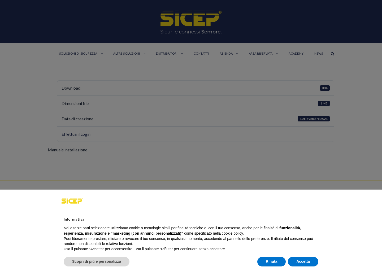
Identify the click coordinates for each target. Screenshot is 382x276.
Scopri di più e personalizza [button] (96, 261)
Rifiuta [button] (271, 261)
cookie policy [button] (232, 233)
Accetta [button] (303, 261)
